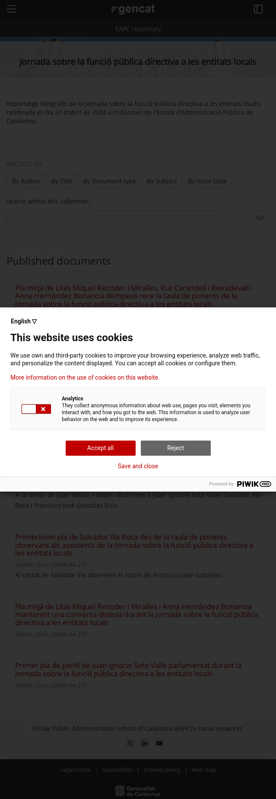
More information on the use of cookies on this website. (85, 377)
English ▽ (24, 321)
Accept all (100, 447)
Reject (175, 447)
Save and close (138, 466)
